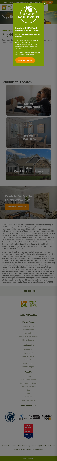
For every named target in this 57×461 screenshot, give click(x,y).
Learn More (23, 60)
